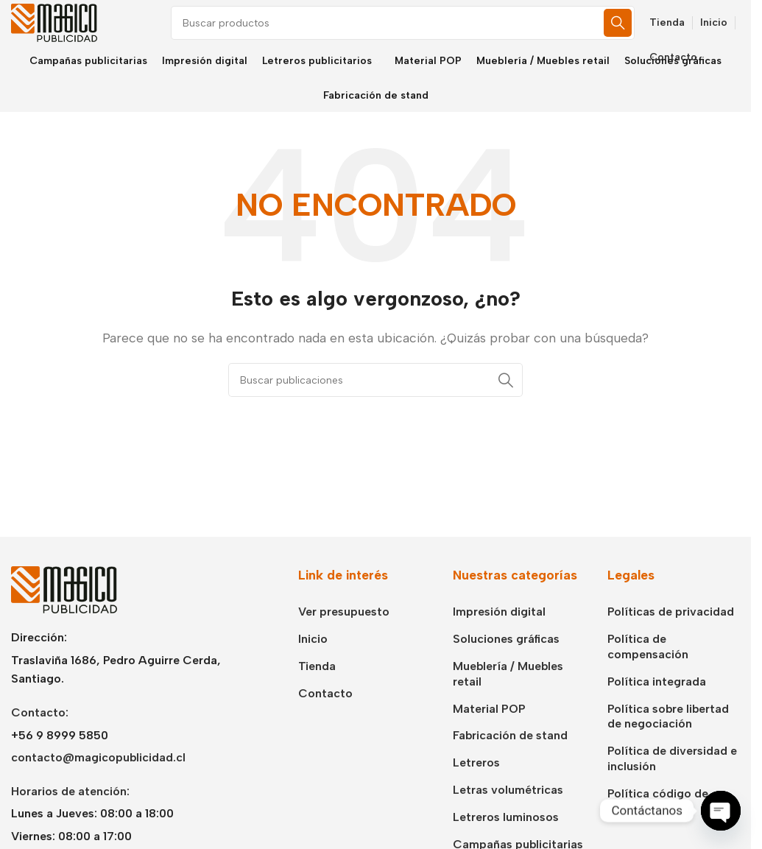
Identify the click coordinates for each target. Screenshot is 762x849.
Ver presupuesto (343, 632)
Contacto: (39, 733)
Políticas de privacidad (670, 632)
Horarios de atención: (70, 811)
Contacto (325, 714)
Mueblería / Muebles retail (508, 694)
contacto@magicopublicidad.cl (98, 778)
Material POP (489, 729)
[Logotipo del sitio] (66, 32)
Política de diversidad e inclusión (672, 779)
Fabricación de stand (510, 756)
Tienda (317, 687)
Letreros (476, 783)
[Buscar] (427, 33)
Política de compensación (647, 667)
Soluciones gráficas (506, 659)
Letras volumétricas (508, 810)
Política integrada (656, 702)
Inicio (313, 659)
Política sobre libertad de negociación (668, 736)
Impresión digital (499, 632)
